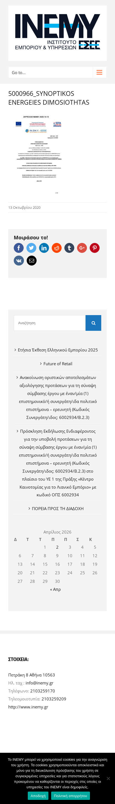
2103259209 (54, 699)
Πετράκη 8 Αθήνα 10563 (31, 675)
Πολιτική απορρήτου (70, 796)
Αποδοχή (38, 796)
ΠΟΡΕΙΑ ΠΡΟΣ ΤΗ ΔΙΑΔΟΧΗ (58, 508)
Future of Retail (57, 363)
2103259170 (42, 691)
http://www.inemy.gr (28, 707)
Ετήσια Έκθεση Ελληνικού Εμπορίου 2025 (58, 350)
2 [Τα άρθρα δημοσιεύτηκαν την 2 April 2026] (57, 547)
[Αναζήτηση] (50, 323)
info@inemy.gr (39, 683)
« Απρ (55, 589)
